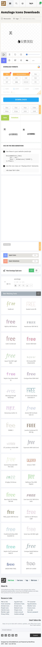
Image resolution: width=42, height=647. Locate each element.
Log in (31, 3)
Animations (14, 117)
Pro (27, 60)
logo (17, 19)
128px (34, 107)
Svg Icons (4, 3)
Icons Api (30, 610)
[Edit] (19, 285)
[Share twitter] (9, 635)
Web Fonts (11, 580)
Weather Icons (31, 606)
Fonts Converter (5, 604)
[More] (31, 285)
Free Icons (20, 580)
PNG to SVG (4, 602)
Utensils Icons (5, 610)
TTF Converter (31, 602)
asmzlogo (17, 279)
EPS (16, 78)
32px (16, 107)
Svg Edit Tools (18, 602)
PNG (35, 74)
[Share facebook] (2, 635)
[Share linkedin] (16, 635)
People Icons (5, 608)
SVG (7, 74)
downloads (21, 100)
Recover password (32, 612)
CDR (26, 78)
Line (16, 82)
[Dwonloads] (27, 285)
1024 (25, 111)
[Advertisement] (21, 208)
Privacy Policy (5, 614)
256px (7, 111)
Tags (27, 580)
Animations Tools (19, 604)
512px (16, 111)
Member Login (5, 612)
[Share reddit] (6, 635)
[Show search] (16, 3)
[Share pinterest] (13, 635)
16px (6, 107)
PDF (7, 78)
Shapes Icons (18, 610)
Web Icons (34, 580)
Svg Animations (31, 604)
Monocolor (7, 19)
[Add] (15, 285)
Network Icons (18, 608)
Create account (18, 612)
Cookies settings (19, 614)
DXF (7, 82)
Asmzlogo (7, 244)
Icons (5, 117)
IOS (35, 82)
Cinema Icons (31, 608)
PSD (35, 78)
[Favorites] (23, 285)
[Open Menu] (23, 3)
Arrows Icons (18, 606)
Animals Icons (5, 606)
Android (26, 82)
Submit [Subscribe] (35, 635)
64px (25, 107)
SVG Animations (21, 74)
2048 (34, 111)
